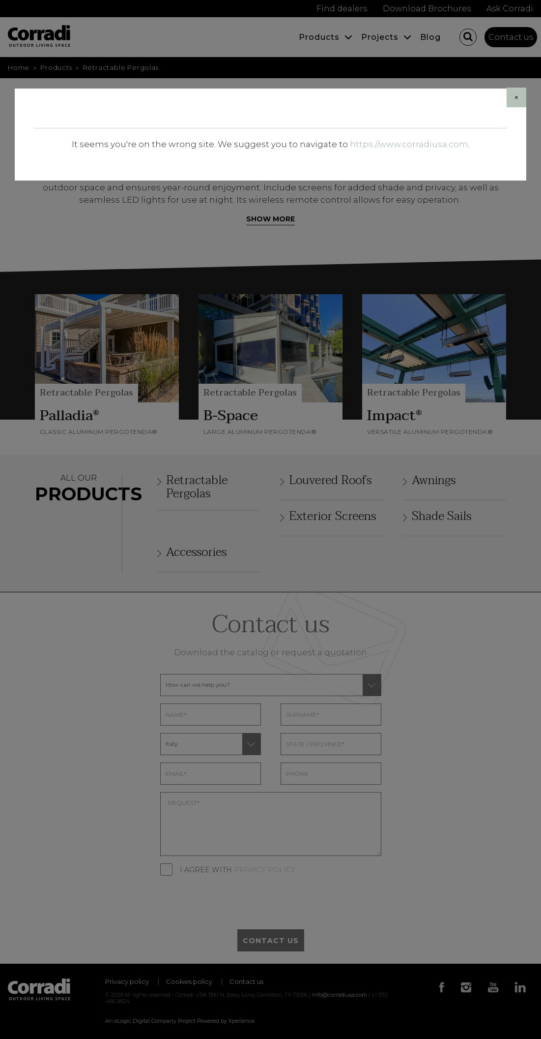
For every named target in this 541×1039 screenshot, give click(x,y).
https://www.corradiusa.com (409, 144)
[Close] (516, 97)
